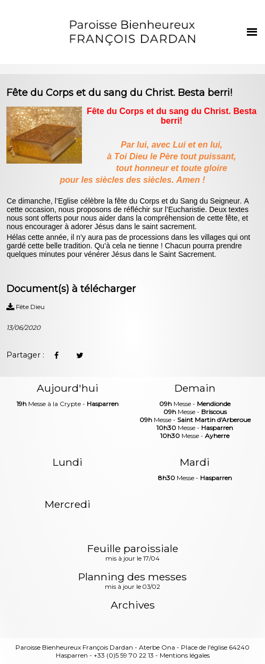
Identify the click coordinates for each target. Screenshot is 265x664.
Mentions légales (185, 655)
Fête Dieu (25, 307)
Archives (133, 605)
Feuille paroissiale (132, 553)
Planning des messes (132, 581)
